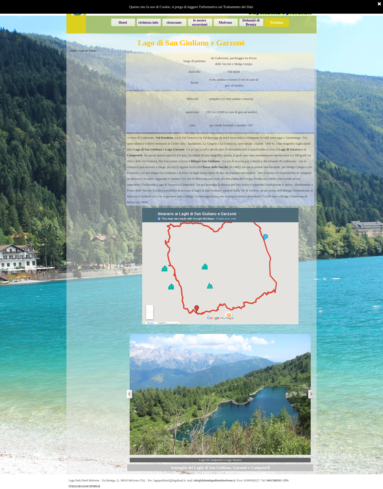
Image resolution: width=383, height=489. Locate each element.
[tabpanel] (220, 71)
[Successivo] (311, 394)
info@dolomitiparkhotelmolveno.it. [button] (215, 480)
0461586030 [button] (273, 480)
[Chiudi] (379, 4)
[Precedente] (130, 394)
